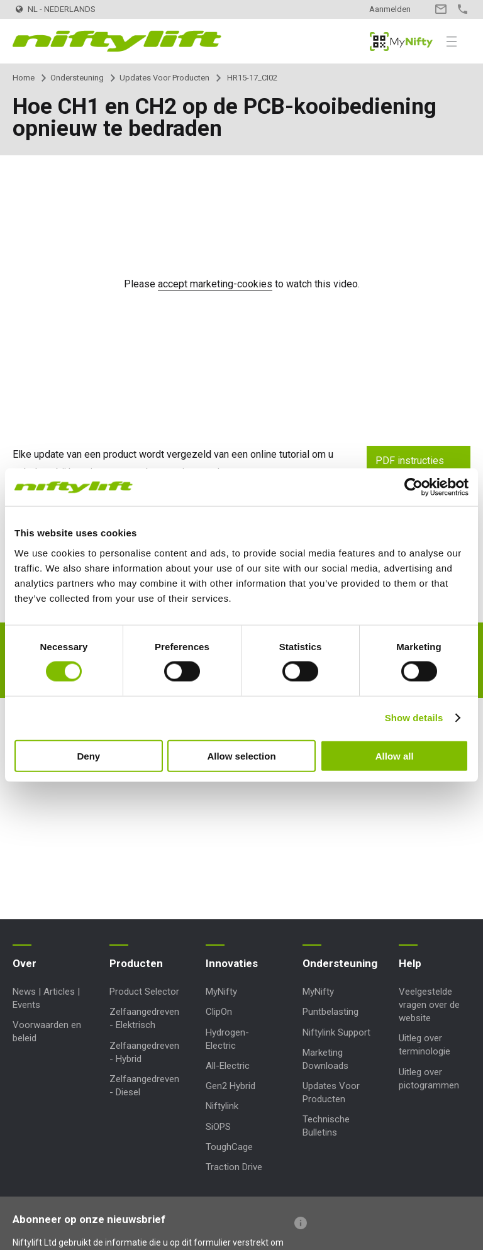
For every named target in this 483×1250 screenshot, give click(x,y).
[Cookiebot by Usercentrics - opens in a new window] (413, 487)
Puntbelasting (330, 1011)
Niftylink (222, 1106)
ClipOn (219, 1011)
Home (24, 77)
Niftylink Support (336, 1032)
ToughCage (229, 1147)
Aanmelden (390, 9)
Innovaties (232, 963)
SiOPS (218, 1126)
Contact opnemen (440, 9)
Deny (88, 755)
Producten (136, 963)
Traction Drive (234, 1167)
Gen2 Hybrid (230, 1086)
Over (24, 963)
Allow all (394, 755)
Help (410, 963)
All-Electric (228, 1065)
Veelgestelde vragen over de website (429, 1005)
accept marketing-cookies (215, 284)
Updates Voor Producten (164, 77)
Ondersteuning (77, 77)
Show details (414, 717)
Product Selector (144, 991)
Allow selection (241, 755)
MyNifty (401, 41)
